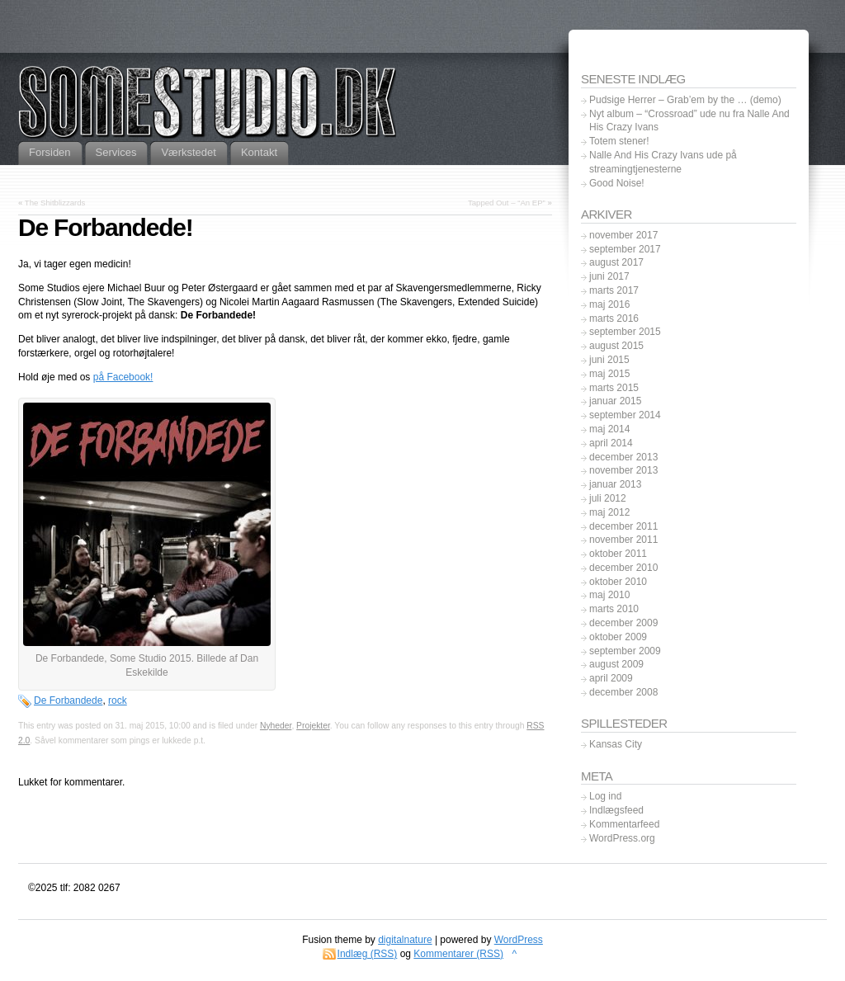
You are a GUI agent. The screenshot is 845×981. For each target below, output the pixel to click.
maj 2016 (609, 304)
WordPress (518, 940)
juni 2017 (609, 276)
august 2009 (616, 664)
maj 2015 (609, 374)
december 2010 (623, 567)
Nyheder (275, 725)
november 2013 (623, 470)
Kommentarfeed (624, 824)
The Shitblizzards (55, 202)
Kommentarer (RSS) (458, 954)
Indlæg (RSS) (368, 954)
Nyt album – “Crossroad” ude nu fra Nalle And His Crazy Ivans (689, 121)
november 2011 (623, 539)
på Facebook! (123, 377)
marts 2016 (614, 318)
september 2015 (625, 331)
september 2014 (625, 415)
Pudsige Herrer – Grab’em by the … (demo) (685, 100)
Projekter (313, 725)
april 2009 (611, 678)
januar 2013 (615, 484)
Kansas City (615, 744)
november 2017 (623, 235)
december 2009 (623, 623)
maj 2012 (609, 512)
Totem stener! (619, 141)
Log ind (605, 796)
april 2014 (611, 443)
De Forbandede (68, 700)
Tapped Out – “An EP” (506, 202)
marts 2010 (614, 609)
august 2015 (616, 345)
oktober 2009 (618, 637)
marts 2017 (614, 290)
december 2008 (623, 692)
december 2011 (623, 526)
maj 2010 (609, 595)
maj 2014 (609, 429)
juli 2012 (607, 498)
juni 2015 (609, 360)
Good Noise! (616, 183)
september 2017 (625, 249)
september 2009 (625, 651)
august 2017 (616, 262)
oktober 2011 (618, 553)
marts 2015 (614, 388)
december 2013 (623, 457)
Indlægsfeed (616, 810)
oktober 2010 (618, 581)
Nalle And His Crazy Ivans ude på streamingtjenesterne (663, 162)
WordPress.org (622, 838)
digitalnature (405, 940)
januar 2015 (615, 401)
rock (117, 700)
